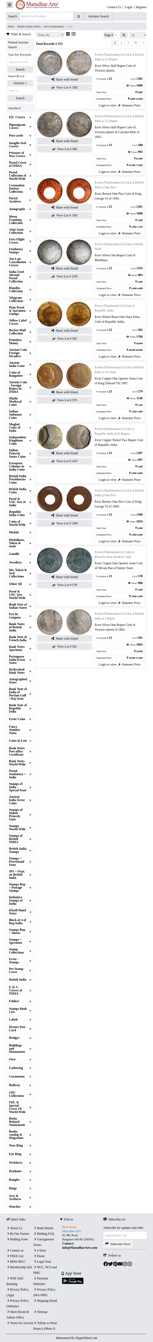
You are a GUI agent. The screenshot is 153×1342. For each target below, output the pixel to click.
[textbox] (82, 1241)
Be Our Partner (17, 1233)
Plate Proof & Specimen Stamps (17, 311)
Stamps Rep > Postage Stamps (17, 887)
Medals (14, 532)
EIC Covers (17, 117)
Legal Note (42, 1261)
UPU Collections (16, 1094)
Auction (20, 83)
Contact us (15, 1250)
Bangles (14, 1179)
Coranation (17, 1076)
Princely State (103, 556)
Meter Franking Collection (16, 220)
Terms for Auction (19, 1323)
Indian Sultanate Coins (15, 414)
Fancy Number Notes (14, 730)
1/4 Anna (110, 372)
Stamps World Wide (17, 827)
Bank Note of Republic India (18, 708)
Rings (13, 1188)
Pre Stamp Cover (16, 970)
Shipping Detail (45, 1300)
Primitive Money (15, 341)
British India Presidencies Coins (17, 479)
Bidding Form (17, 1239)
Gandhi (14, 553)
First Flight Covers (17, 241)
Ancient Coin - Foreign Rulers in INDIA (18, 387)
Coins (128, 54)
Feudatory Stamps (16, 251)
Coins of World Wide (17, 523)
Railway (14, 1085)
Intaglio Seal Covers (17, 145)
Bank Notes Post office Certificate (17, 751)
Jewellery (15, 562)
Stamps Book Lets (18, 1010)
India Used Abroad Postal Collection (16, 276)
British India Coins (17, 491)
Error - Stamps (14, 961)
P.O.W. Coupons (15, 616)
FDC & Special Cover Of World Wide (17, 1107)
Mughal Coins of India (14, 427)
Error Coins (17, 719)
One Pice (110, 187)
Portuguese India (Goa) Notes (17, 660)
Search (20, 69)
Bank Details (43, 1228)
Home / (12, 26)
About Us (14, 1228)
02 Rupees (123, 433)
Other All (15, 584)
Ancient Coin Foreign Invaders (18, 353)
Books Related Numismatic (17, 1122)
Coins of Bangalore (16, 374)
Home (39, 1256)
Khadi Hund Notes (17, 912)
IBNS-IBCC (16, 1261)
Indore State (123, 556)
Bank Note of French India (18, 638)
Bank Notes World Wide (17, 763)
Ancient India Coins (17, 364)
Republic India (104, 310)
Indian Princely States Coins (17, 453)
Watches (15, 1206)
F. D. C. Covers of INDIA (15, 990)
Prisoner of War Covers (17, 154)
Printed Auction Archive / (29, 26)
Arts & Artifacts (15, 1197)
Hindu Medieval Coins (15, 401)
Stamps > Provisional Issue (16, 861)
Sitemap (40, 1311)
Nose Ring (16, 1145)
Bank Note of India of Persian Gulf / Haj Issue (18, 693)
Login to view (108, 105)
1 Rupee (109, 618)
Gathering (16, 1068)
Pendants (15, 1171)
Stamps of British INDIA (16, 839)
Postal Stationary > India (17, 774)
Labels (13, 1019)
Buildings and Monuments (17, 1048)
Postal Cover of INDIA (17, 164)
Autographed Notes (18, 681)
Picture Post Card (17, 1028)
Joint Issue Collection (16, 231)
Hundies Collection (16, 289)
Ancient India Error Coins (17, 800)
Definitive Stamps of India (16, 900)
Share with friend (64, 79)
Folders (14, 1001)
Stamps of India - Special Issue (17, 787)
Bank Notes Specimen (17, 648)
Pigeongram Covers (17, 126)
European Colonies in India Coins (17, 466)
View (12, 1059)
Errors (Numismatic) (108, 54)
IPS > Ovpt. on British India (17, 874)
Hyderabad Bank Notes (17, 671)
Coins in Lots (18, 740)
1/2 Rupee (110, 59)
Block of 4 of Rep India (17, 921)
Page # (108, 35)
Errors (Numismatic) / (55, 26)
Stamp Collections (16, 951)
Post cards (16, 135)
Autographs (17, 209)
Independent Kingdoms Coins (17, 440)
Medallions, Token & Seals (17, 543)
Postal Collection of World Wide (17, 175)
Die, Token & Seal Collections (18, 573)
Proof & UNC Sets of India (17, 502)
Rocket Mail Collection (17, 332)
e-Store (39, 1250)
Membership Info (19, 1267)
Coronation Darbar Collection (17, 188)
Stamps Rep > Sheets (17, 931)
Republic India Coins (17, 513)
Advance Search (98, 16)
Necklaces (16, 1162)
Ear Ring (15, 1154)
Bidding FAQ (43, 1233)
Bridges (14, 1037)
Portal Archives (15, 200)
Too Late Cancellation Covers (17, 262)
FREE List (15, 1256)
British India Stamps (17, 850)
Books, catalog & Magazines (16, 1134)
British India (17, 979)
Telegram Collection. (16, 299)
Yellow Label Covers (17, 322)
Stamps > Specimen (15, 941)
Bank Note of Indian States (18, 606)
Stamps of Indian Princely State (16, 814)
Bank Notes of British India (17, 627)
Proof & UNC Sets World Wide (17, 595)
